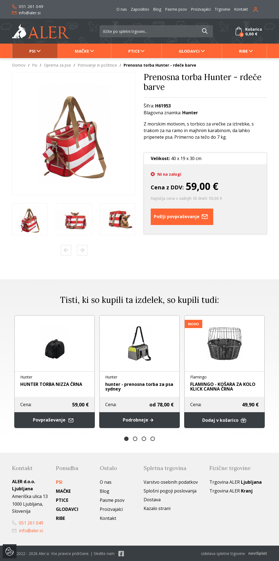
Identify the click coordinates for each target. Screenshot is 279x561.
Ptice (134, 51)
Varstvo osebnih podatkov (171, 482)
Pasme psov (176, 9)
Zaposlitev (140, 9)
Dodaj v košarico (224, 420)
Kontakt (241, 9)
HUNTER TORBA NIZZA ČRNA (51, 384)
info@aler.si (26, 12)
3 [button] (144, 438)
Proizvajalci (201, 9)
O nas (121, 9)
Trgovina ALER (235, 482)
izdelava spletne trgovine (223, 553)
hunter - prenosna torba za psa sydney (139, 386)
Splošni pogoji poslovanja (170, 491)
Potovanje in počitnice (97, 65)
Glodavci (189, 51)
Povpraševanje (54, 420)
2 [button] (135, 438)
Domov (18, 65)
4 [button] (152, 438)
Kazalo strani (157, 508)
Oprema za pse (57, 65)
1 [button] (126, 438)
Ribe (243, 51)
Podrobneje (139, 419)
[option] (30, 219)
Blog (157, 9)
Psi (32, 51)
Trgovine (222, 9)
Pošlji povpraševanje (182, 217)
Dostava (152, 499)
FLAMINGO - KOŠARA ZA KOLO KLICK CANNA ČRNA (222, 386)
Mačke (82, 51)
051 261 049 (27, 6)
